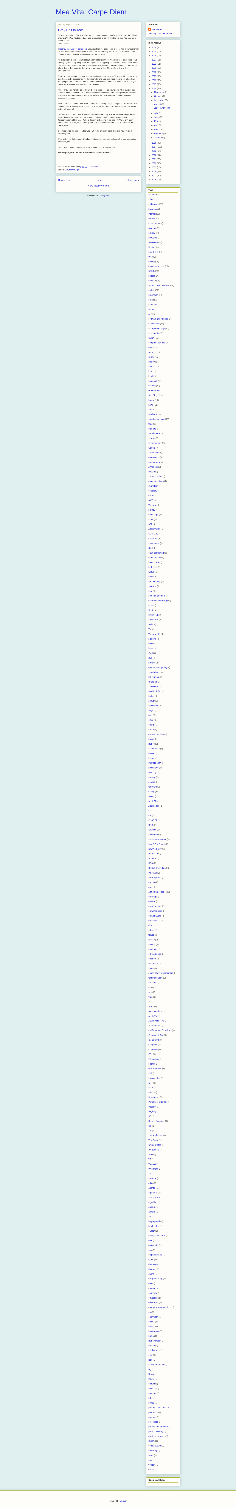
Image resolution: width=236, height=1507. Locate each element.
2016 (154, 88)
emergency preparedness (160, 1307)
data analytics (154, 916)
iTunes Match (154, 1341)
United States (154, 1145)
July (156, 113)
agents (151, 882)
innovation (153, 304)
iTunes (151, 744)
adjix (150, 1183)
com (150, 1240)
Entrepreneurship (156, 328)
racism (151, 1441)
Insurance (153, 834)
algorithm (152, 1202)
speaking (152, 1450)
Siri (149, 1126)
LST (150, 1073)
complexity (153, 1245)
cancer (151, 1231)
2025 (154, 51)
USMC (151, 271)
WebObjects (154, 877)
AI (149, 314)
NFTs (150, 1087)
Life (66, 170)
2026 (154, 47)
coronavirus (153, 457)
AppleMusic (153, 806)
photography (154, 462)
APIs (150, 796)
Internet (151, 214)
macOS (151, 944)
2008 (154, 171)
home (151, 1336)
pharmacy (153, 1412)
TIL (149, 1130)
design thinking (155, 1278)
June (156, 117)
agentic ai (152, 1192)
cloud (150, 720)
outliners (152, 959)
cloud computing (156, 553)
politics (151, 276)
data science (154, 920)
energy (151, 725)
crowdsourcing (155, 911)
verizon (151, 1465)
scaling (151, 782)
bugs (150, 710)
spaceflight (153, 514)
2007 (154, 175)
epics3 (151, 1321)
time (150, 591)
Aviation (152, 228)
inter (150, 1355)
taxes (150, 1455)
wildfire (151, 1469)
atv (149, 1216)
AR (149, 1001)
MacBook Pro (154, 691)
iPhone (151, 218)
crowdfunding (154, 906)
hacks (151, 739)
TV (149, 629)
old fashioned (154, 954)
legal (150, 376)
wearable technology (158, 600)
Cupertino (153, 1049)
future (151, 729)
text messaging (155, 978)
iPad (150, 300)
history (151, 1326)
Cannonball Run (155, 1035)
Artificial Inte (154, 1025)
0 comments (95, 166)
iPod (150, 653)
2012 (154, 155)
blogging (152, 639)
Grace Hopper (155, 1068)
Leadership (153, 333)
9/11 (150, 997)
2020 (154, 72)
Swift (150, 624)
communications (156, 481)
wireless (152, 495)
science (151, 385)
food (150, 424)
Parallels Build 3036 (157, 1102)
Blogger (123, 1501)
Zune (150, 1173)
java (150, 658)
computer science (156, 342)
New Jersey (153, 1097)
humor (151, 400)
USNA (151, 338)
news (150, 405)
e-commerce (154, 1288)
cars (150, 715)
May (156, 121)
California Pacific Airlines (159, 1030)
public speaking (155, 1431)
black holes (153, 1226)
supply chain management (160, 973)
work (150, 605)
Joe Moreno (157, 29)
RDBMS (152, 858)
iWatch (151, 1345)
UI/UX (151, 357)
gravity (151, 939)
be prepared (154, 1221)
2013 (154, 151)
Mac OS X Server (156, 844)
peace (151, 1403)
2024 (154, 55)
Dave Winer (153, 543)
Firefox (151, 1064)
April (156, 125)
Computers (153, 223)
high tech (152, 567)
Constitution (154, 323)
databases (153, 1264)
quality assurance (156, 1436)
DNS (150, 825)
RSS (150, 863)
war (150, 992)
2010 (154, 163)
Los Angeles (154, 1078)
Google (151, 448)
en (149, 1312)
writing (151, 791)
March (157, 129)
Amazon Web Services (159, 285)
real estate (153, 963)
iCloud (151, 572)
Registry (152, 1111)
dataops (152, 1269)
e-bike (151, 930)
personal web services (158, 1407)
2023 (154, 60)
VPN (150, 1154)
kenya (151, 753)
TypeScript (153, 1140)
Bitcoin (151, 471)
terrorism (152, 787)
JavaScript (153, 686)
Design (151, 247)
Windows (152, 505)
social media (154, 433)
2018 (154, 80)
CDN (150, 810)
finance (151, 366)
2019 (154, 76)
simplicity (152, 491)
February (158, 133)
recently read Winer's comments (73, 49)
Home (99, 180)
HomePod (153, 615)
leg (149, 1369)
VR (149, 1159)
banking (152, 896)
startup (151, 438)
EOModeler (153, 1059)
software (152, 586)
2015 (154, 143)
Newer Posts (64, 180)
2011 (154, 159)
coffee (151, 643)
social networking (156, 419)
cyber (151, 1259)
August (157, 104)
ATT (150, 524)
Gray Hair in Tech (71, 30)
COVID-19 (153, 534)
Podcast (152, 1107)
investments (154, 748)
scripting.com (154, 1446)
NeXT (151, 1092)
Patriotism (153, 853)
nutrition (152, 1393)
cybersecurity (154, 557)
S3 (149, 1116)
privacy (151, 510)
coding (151, 261)
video (150, 519)
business (152, 209)
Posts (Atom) (104, 195)
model (151, 1379)
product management (158, 1426)
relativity (152, 772)
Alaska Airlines (155, 1011)
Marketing (153, 242)
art (149, 409)
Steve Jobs (153, 452)
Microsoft (152, 381)
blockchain (153, 705)
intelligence (153, 1350)
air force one (154, 1197)
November (159, 92)
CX (149, 815)
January (158, 137)
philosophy (153, 767)
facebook (152, 414)
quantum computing (157, 667)
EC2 (150, 1054)
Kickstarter (153, 619)
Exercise (152, 830)
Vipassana (153, 1164)
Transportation (155, 476)
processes (153, 1422)
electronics (153, 1302)
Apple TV (152, 1016)
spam (151, 968)
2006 (154, 179)
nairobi (151, 1384)
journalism (153, 486)
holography (153, 1331)
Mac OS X (153, 252)
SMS (150, 548)
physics (151, 663)
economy (152, 1293)
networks (152, 238)
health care (153, 562)
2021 (154, 68)
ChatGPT (152, 820)
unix (150, 1460)
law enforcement (156, 1364)
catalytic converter (156, 1235)
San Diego (153, 395)
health (151, 648)
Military (151, 233)
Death (151, 610)
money (151, 362)
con (150, 1250)
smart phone (154, 672)
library (151, 1374)
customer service (156, 266)
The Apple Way (155, 1135)
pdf (149, 1398)
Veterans (152, 873)
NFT (150, 1083)
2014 (154, 147)
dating (151, 1274)
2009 (154, 167)
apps (150, 887)
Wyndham (153, 1169)
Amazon (152, 352)
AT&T (151, 1006)
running (151, 777)
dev (150, 1283)
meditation (153, 949)
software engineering (158, 319)
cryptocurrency (155, 1255)
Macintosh (153, 295)
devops (151, 925)
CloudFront (153, 1040)
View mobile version (98, 185)
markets (152, 429)
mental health (154, 763)
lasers (151, 758)
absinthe (152, 1178)
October (158, 96)
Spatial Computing (157, 868)
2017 (154, 84)
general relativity (156, 734)
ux (149, 987)
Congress (152, 1044)
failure (151, 935)
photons (152, 1417)
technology (74, 170)
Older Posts (133, 180)
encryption (153, 1317)
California (152, 538)
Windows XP (154, 634)
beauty (151, 701)
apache (151, 1212)
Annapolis (153, 467)
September (159, 100)
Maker (151, 696)
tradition (152, 982)
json (150, 1360)
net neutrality (154, 581)
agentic (151, 1188)
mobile (151, 290)
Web (150, 257)
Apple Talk (153, 801)
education (153, 1298)
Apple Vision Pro (156, 1021)
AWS (150, 500)
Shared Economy (156, 1121)
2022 (154, 64)
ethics (151, 347)
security (152, 280)
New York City (154, 849)
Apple (151, 194)
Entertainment (154, 443)
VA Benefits (153, 1150)
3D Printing (153, 677)
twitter (151, 309)
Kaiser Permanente (157, 839)
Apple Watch (154, 529)
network (152, 1388)
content (151, 901)
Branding (152, 682)
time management (156, 596)
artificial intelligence (157, 892)
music (151, 576)
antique (151, 1207)
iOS (150, 371)
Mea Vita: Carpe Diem (91, 12)
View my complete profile (160, 33)
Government (154, 390)
